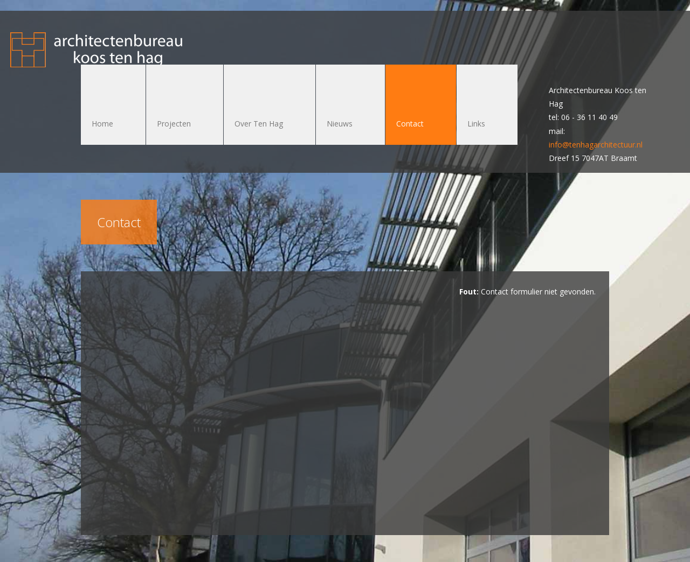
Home (102, 123)
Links (476, 123)
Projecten (174, 123)
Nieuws (340, 123)
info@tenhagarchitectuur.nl (596, 144)
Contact (410, 123)
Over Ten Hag (258, 123)
